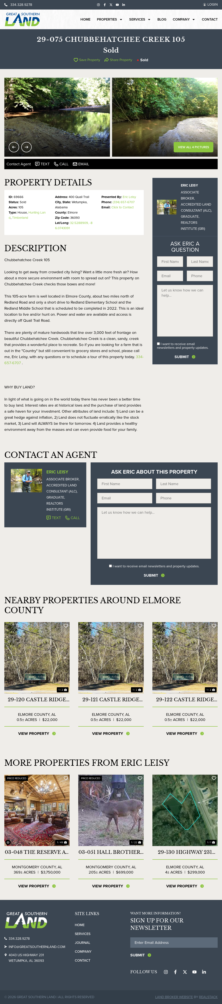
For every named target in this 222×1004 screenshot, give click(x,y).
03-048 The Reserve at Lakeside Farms (37, 852)
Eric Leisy (129, 197)
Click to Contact (122, 207)
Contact (210, 19)
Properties (110, 19)
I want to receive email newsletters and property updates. (183, 345)
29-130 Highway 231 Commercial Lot (185, 852)
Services (140, 19)
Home (85, 19)
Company (184, 19)
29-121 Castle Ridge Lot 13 (110, 700)
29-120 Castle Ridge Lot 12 (37, 700)
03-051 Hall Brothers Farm (110, 852)
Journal (82, 942)
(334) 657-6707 (124, 202)
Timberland (20, 217)
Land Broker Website (174, 996)
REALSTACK (208, 996)
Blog (161, 19)
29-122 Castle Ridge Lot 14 (185, 700)
